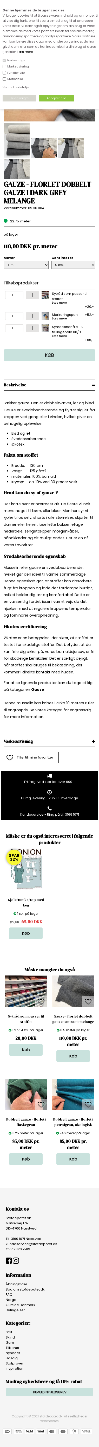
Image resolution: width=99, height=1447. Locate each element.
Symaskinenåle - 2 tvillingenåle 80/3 (71, 330)
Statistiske (15, 79)
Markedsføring (18, 66)
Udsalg (12, 1358)
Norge (11, 1299)
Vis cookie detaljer (16, 87)
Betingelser (15, 1310)
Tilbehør (12, 1347)
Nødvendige (16, 60)
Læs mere (25, 52)
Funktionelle (16, 73)
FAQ (9, 1294)
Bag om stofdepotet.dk (25, 1289)
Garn (10, 1342)
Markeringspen (65, 316)
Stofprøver (15, 1363)
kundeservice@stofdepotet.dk (31, 1243)
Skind (10, 1337)
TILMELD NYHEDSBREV (49, 1392)
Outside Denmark (20, 1304)
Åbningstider (16, 1284)
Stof (9, 1332)
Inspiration (14, 1368)
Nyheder (13, 1352)
